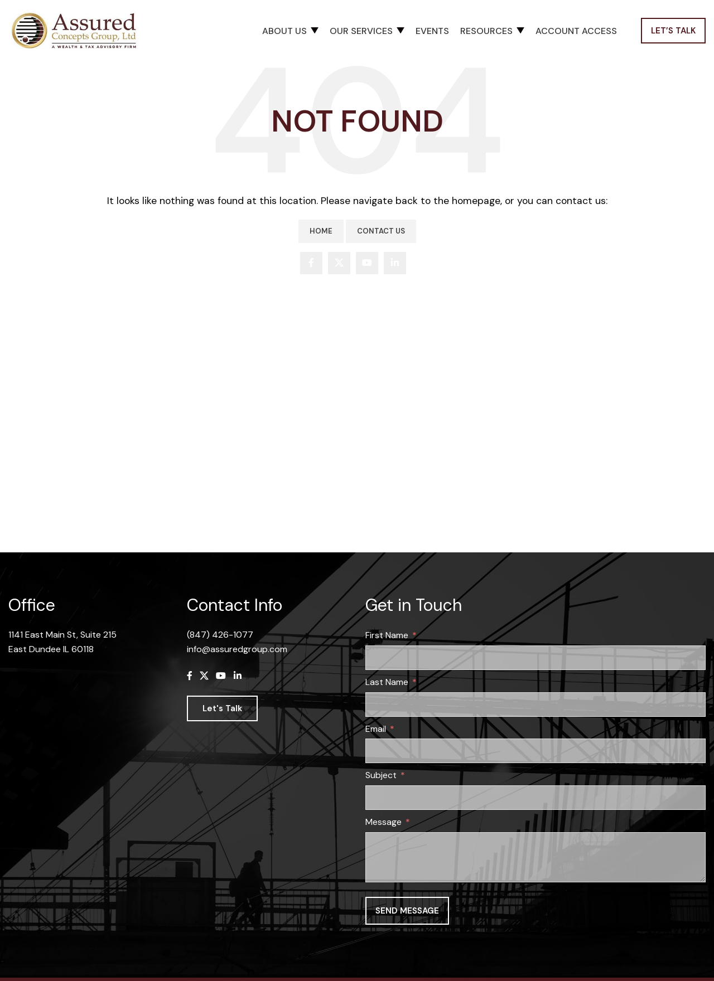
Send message (407, 912)
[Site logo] (78, 31)
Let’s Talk (673, 31)
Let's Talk (222, 710)
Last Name (386, 683)
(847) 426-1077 (220, 636)
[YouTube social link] (367, 265)
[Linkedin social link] (395, 265)
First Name (386, 637)
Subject (381, 777)
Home (321, 232)
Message (383, 823)
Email (375, 730)
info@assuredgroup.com (237, 651)
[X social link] (339, 265)
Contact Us (381, 232)
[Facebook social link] (311, 265)
